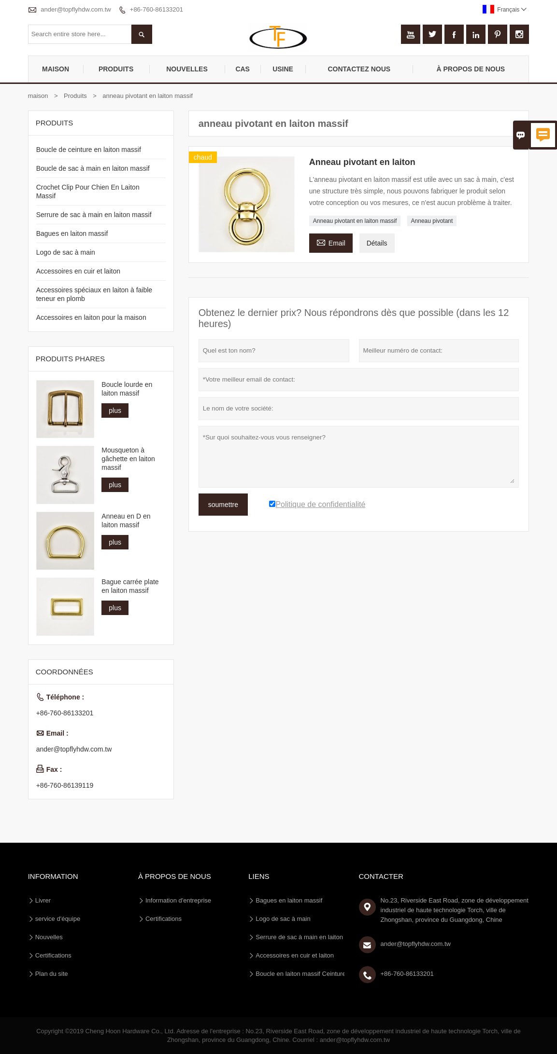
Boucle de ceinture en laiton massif (88, 149)
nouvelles (187, 69)
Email (330, 242)
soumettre (223, 504)
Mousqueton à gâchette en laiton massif (128, 458)
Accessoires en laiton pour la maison (91, 317)
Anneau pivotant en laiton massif (355, 221)
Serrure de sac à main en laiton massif (94, 215)
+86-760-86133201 (156, 9)
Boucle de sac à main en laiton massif (93, 168)
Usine (282, 69)
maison (55, 69)
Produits (75, 95)
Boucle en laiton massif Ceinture (300, 973)
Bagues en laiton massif (72, 233)
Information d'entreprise (178, 900)
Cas (242, 69)
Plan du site (51, 973)
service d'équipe (58, 918)
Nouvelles (49, 937)
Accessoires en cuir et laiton (78, 271)
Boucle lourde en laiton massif (126, 389)
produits (116, 69)
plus (115, 410)
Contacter (381, 876)
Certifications (53, 955)
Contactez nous (359, 69)
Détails (377, 243)
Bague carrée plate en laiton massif (129, 586)
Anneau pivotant (432, 221)
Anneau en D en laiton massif (125, 520)
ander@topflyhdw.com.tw (76, 9)
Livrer (43, 900)
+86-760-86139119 (65, 785)
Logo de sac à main (65, 252)
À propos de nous (471, 69)
